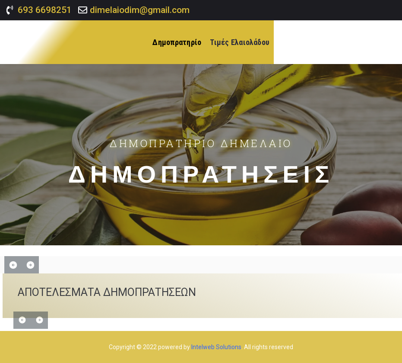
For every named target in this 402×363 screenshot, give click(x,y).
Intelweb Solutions (216, 347)
